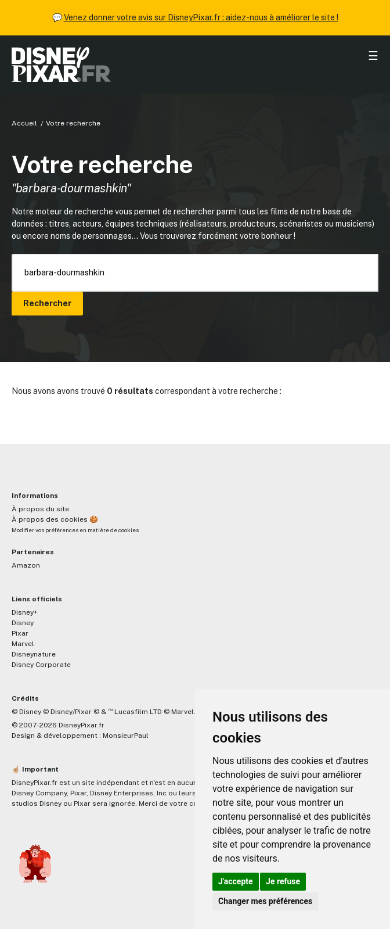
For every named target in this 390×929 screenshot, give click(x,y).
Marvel (23, 644)
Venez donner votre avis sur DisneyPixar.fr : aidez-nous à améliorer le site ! (201, 17)
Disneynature (34, 654)
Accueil (24, 123)
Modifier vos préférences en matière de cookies (75, 530)
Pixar (20, 633)
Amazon (26, 565)
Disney (23, 623)
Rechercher (47, 303)
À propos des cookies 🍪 (55, 519)
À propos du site (40, 509)
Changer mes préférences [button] (265, 901)
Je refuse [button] (283, 881)
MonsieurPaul (126, 735)
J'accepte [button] (235, 881)
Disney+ (25, 612)
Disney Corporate (41, 665)
